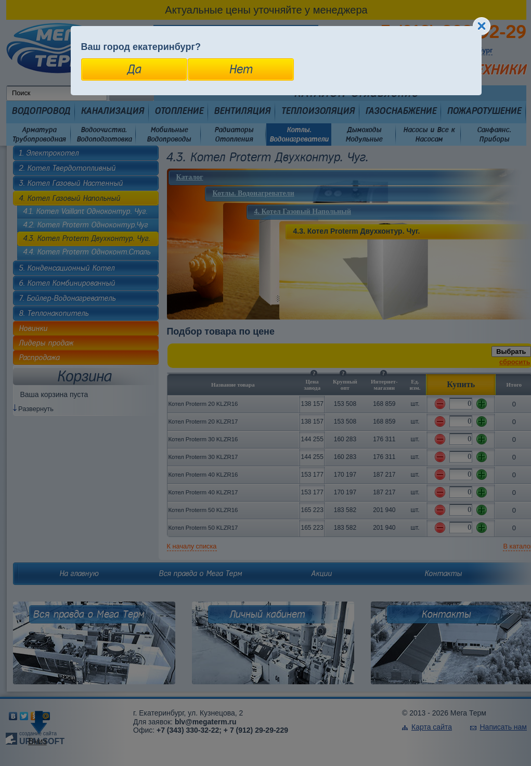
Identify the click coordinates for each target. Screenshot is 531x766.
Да (134, 69)
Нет (240, 69)
